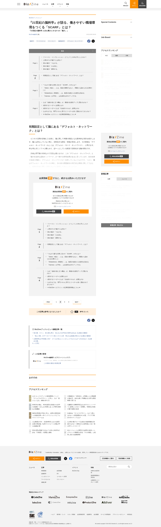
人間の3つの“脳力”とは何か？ (52, 60)
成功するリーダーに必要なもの (53, 105)
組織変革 (43, 473)
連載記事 (43, 482)
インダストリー (45, 476)
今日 (106, 55)
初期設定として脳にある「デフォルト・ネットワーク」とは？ (63, 75)
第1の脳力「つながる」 (50, 63)
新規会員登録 (48, 211)
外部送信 (129, 513)
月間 (127, 55)
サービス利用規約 (106, 513)
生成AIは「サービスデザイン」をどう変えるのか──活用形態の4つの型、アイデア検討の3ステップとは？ (81, 415)
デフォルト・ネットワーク (75, 41)
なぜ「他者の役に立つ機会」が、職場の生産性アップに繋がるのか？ (65, 102)
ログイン (76, 211)
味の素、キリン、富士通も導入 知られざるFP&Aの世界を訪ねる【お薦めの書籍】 (61, 333)
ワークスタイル (41, 41)
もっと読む (35, 343)
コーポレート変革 (62, 476)
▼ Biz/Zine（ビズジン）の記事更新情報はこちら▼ (59, 114)
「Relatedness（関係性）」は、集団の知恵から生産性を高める (63, 93)
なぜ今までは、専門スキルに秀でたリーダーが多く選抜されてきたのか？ (67, 111)
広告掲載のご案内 (108, 458)
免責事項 (89, 513)
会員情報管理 (81, 513)
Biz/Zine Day (75, 470)
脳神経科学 (61, 41)
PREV (47, 302)
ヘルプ (53, 513)
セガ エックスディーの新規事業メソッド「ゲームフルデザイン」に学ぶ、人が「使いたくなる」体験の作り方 (46, 398)
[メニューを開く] (19, 4)
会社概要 (96, 513)
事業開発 (43, 470)
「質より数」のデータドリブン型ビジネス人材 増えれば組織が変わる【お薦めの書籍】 (62, 336)
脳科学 (32, 41)
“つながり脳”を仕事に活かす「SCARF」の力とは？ (59, 85)
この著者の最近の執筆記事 (52, 363)
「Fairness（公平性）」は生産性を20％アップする (59, 96)
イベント (60, 4)
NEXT (77, 302)
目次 (77, 51)
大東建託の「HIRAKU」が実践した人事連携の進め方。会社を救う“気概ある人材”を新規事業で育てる (81, 398)
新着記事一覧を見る (116, 225)
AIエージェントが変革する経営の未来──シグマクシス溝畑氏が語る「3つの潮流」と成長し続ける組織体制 (81, 432)
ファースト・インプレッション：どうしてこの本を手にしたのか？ (64, 57)
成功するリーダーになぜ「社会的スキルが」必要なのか (61, 108)
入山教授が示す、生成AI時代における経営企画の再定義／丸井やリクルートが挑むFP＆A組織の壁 (46, 424)
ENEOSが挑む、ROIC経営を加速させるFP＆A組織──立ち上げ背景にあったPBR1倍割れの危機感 (46, 407)
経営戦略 (59, 470)
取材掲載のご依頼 (124, 458)
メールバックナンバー (62, 206)
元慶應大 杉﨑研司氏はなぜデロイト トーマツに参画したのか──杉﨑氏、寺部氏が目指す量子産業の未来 (81, 407)
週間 (116, 55)
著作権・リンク (61, 513)
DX (58, 473)
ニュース (45, 4)
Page (35, 63)
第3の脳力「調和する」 (50, 69)
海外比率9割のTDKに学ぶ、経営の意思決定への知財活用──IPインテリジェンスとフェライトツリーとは (46, 415)
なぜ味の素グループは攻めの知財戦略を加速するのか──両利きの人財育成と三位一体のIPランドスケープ (81, 424)
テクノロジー (52, 41)
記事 (52, 4)
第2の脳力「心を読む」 (50, 66)
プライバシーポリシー (119, 513)
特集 (67, 4)
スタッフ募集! (71, 513)
